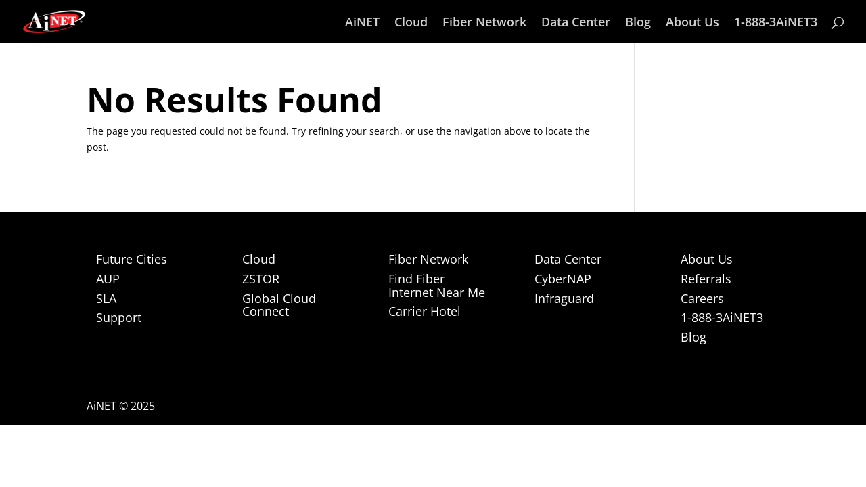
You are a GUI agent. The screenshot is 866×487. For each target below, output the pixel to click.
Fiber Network (484, 23)
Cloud (411, 23)
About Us (692, 23)
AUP (108, 279)
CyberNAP (562, 279)
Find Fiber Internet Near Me (436, 285)
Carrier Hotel (424, 311)
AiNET (362, 23)
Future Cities (131, 259)
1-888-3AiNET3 (775, 23)
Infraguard (564, 298)
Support (118, 317)
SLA (106, 298)
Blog (638, 23)
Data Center (575, 23)
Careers (702, 298)
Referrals (706, 279)
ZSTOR (260, 279)
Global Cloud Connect (279, 305)
